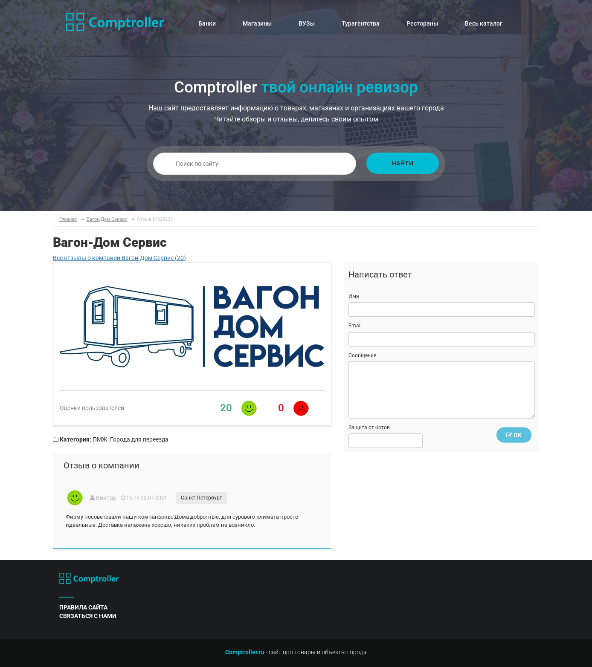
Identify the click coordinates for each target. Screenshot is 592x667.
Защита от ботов (369, 427)
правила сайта (83, 607)
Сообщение (362, 355)
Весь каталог (483, 23)
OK (514, 435)
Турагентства (361, 23)
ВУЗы (307, 23)
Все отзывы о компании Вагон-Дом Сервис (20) (119, 257)
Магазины (257, 23)
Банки (207, 23)
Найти (403, 163)
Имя (353, 296)
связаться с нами (87, 615)
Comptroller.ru (244, 652)
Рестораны (422, 23)
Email (355, 326)
